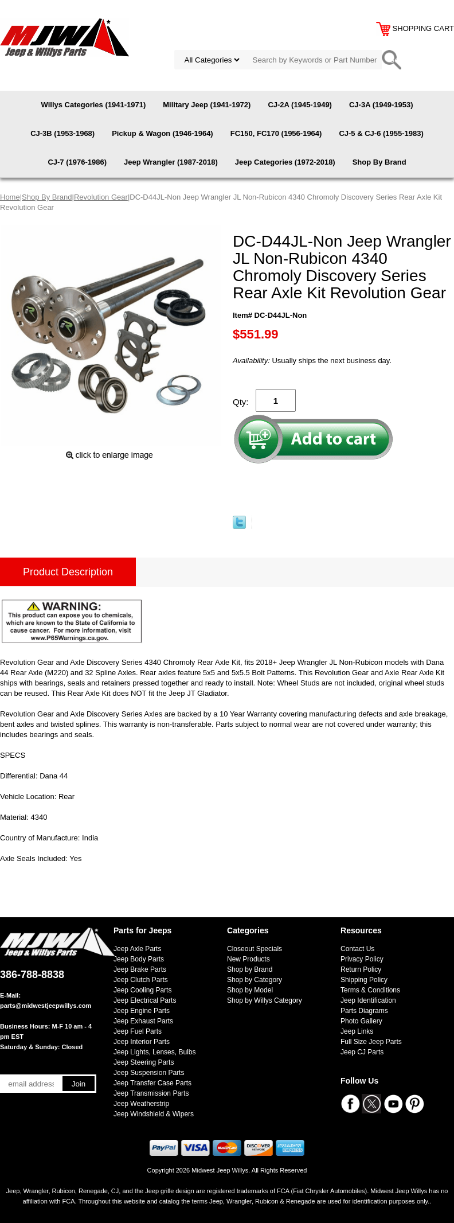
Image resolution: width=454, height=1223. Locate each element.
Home (10, 197)
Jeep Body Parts (139, 959)
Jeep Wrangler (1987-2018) (171, 162)
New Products (248, 959)
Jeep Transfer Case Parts (152, 1083)
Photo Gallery (361, 1021)
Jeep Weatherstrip (141, 1104)
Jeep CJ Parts (361, 1052)
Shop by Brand (249, 969)
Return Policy (360, 969)
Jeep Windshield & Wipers (154, 1114)
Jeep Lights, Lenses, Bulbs (154, 1052)
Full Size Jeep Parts (371, 1042)
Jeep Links (356, 1031)
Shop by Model (250, 990)
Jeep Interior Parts (142, 1042)
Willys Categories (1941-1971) (93, 104)
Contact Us (357, 949)
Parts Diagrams (364, 1011)
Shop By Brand (379, 162)
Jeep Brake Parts (140, 969)
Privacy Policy (361, 959)
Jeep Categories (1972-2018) (285, 162)
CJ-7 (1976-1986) (77, 162)
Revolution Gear (101, 197)
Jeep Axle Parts (137, 949)
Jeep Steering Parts (144, 1062)
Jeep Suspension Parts (149, 1073)
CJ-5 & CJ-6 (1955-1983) (381, 133)
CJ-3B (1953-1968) (62, 133)
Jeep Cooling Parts (142, 990)
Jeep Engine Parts (142, 1011)
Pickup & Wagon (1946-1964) (162, 133)
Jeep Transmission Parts (151, 1093)
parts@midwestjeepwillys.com (45, 1005)
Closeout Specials (254, 949)
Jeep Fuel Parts (138, 1031)
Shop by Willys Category (264, 1000)
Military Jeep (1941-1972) (207, 104)
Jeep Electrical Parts (145, 1000)
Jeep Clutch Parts (141, 980)
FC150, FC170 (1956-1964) (276, 133)
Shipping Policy (364, 980)
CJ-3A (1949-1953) (381, 104)
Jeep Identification (368, 1000)
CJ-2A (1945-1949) (300, 104)
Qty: (241, 402)
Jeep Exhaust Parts (143, 1021)
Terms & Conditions (370, 990)
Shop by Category (254, 980)
